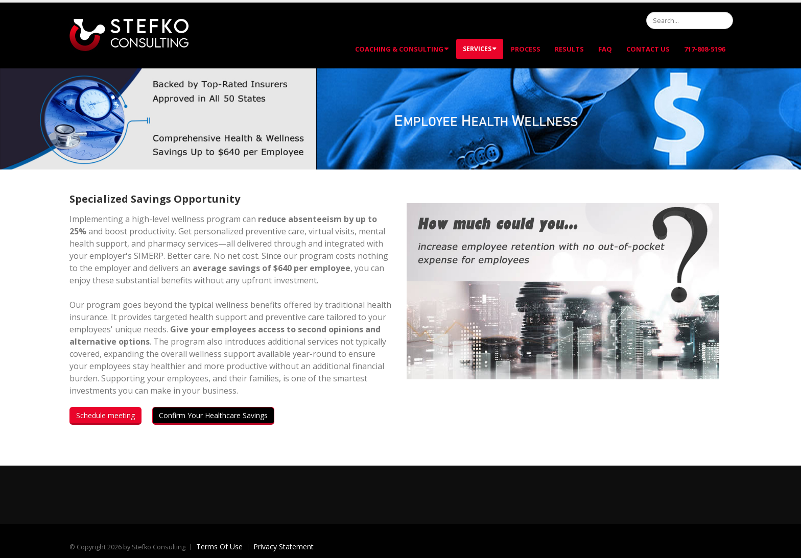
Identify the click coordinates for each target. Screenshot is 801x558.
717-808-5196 (704, 49)
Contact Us (648, 49)
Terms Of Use (219, 546)
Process (525, 49)
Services (480, 48)
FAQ (605, 49)
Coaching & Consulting (402, 49)
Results (569, 49)
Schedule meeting (105, 415)
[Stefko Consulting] (129, 34)
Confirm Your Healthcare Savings (213, 415)
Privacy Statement (283, 546)
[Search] (689, 20)
